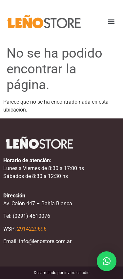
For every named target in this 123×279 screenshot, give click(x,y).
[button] (111, 21)
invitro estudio (77, 272)
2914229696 (32, 229)
